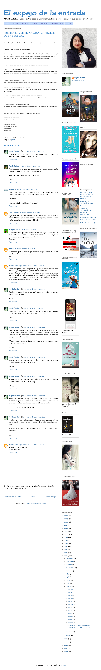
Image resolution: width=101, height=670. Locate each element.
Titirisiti (11, 189)
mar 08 (71, 617)
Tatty (11, 249)
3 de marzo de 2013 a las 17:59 (34, 357)
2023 (66, 525)
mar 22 (70, 598)
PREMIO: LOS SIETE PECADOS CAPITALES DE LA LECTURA (79, 626)
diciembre (70, 559)
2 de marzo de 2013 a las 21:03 (26, 189)
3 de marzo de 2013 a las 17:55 (34, 289)
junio (68, 577)
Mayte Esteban (14, 151)
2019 (66, 537)
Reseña (69, 23)
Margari (12, 230)
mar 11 (70, 614)
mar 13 (70, 611)
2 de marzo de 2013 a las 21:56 (29, 213)
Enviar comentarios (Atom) (36, 504)
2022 (66, 528)
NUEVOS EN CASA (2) (88, 223)
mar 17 (70, 607)
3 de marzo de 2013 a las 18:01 (34, 396)
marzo (68, 586)
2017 (66, 544)
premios (14, 140)
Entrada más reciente (13, 497)
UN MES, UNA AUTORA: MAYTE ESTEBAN (86, 204)
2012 (66, 639)
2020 (66, 534)
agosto (69, 571)
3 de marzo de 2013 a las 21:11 (33, 445)
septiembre (70, 568)
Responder (13, 159)
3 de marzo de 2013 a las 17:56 (34, 308)
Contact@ (34, 23)
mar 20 (71, 601)
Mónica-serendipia (15, 266)
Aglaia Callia (13, 166)
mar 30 (70, 589)
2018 (66, 540)
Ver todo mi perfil (78, 81)
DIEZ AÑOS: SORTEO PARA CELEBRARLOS (88, 218)
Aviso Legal (44, 23)
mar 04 (71, 620)
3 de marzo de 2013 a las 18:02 (34, 417)
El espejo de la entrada (44, 13)
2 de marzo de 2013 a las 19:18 (29, 166)
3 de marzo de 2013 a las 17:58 (34, 327)
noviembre (70, 562)
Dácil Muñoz (13, 213)
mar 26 (70, 592)
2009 (66, 648)
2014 (66, 553)
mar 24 (70, 595)
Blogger (63, 665)
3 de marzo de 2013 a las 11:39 (33, 266)
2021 (66, 531)
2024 (66, 522)
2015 (66, 550)
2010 (66, 645)
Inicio (7, 23)
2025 (66, 519)
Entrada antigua (50, 497)
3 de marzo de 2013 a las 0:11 (25, 230)
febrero (69, 632)
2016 (66, 547)
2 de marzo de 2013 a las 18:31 (34, 151)
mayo (68, 580)
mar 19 (70, 604)
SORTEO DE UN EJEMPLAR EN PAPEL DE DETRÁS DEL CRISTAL (88, 195)
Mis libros (15, 23)
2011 (66, 642)
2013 (66, 556)
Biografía (25, 23)
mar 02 (71, 623)
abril (68, 583)
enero (68, 635)
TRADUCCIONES (57, 23)
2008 (66, 651)
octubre (69, 565)
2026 (66, 516)
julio (67, 574)
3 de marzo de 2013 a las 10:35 (24, 249)
